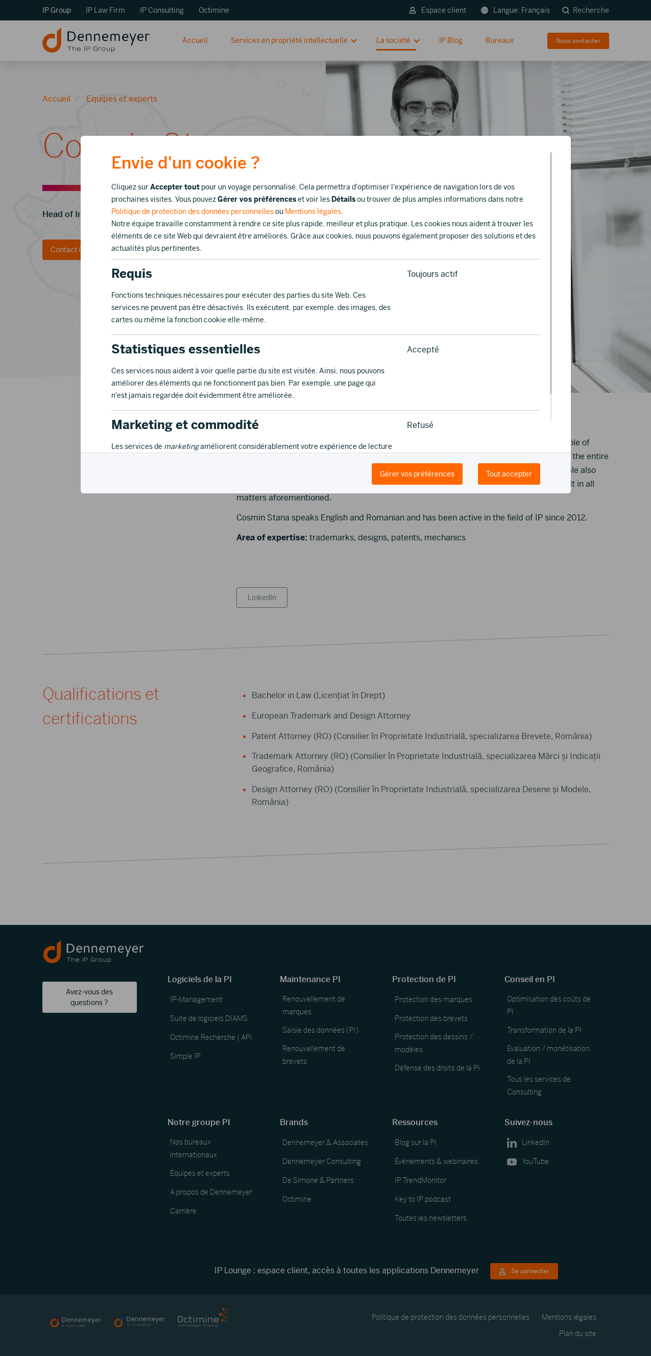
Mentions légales (313, 211)
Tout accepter (509, 474)
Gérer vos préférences (417, 474)
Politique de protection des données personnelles (192, 211)
